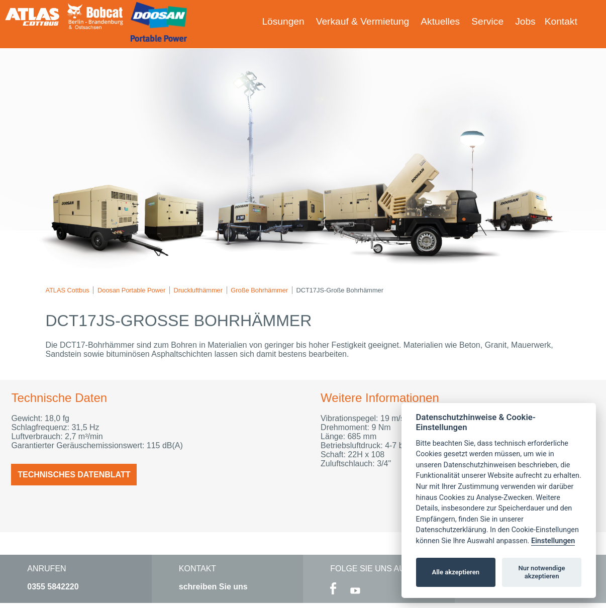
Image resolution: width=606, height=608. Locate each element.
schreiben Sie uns (213, 586)
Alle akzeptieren (455, 572)
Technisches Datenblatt (74, 474)
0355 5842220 (52, 586)
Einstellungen (553, 541)
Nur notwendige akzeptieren (542, 572)
